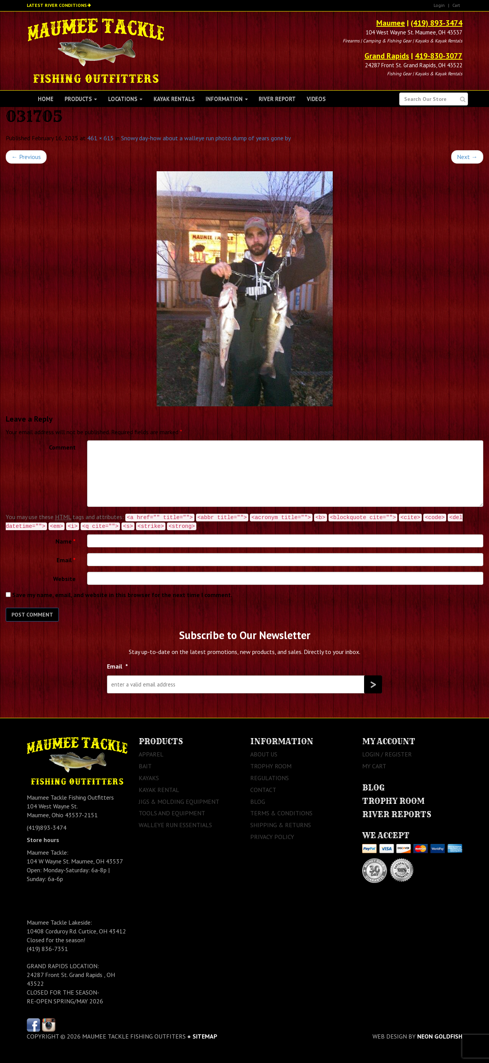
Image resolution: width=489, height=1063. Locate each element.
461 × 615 (100, 138)
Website (64, 579)
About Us (263, 754)
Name (65, 541)
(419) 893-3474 (436, 23)
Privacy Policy (272, 837)
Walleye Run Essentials (175, 825)
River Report (277, 98)
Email (66, 560)
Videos (316, 98)
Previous (26, 157)
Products (81, 98)
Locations (125, 98)
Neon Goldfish (439, 1036)
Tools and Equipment (172, 813)
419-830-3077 (438, 56)
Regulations (269, 778)
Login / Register (387, 754)
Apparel (151, 754)
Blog (257, 801)
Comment (62, 447)
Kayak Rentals (174, 98)
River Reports (396, 814)
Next (467, 157)
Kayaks (149, 778)
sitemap (205, 1036)
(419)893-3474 (46, 827)
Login (439, 5)
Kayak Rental (159, 790)
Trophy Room (270, 766)
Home (45, 98)
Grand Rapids (386, 56)
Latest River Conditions (57, 5)
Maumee (390, 23)
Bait (145, 766)
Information (227, 98)
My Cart (374, 766)
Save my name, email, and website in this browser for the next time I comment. (122, 595)
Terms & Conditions (281, 813)
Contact (263, 790)
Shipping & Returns (280, 825)
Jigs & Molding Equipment (179, 801)
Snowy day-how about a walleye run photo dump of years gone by (206, 138)
